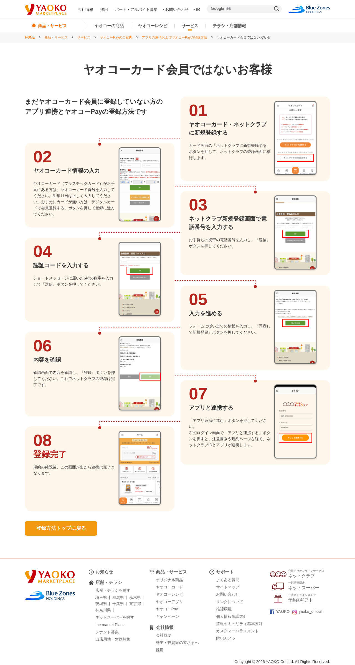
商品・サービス (56, 37)
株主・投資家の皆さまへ (177, 642)
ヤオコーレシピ (152, 25)
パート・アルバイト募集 (136, 9)
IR (197, 9)
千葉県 (118, 603)
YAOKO (280, 611)
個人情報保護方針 (231, 616)
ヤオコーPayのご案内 (116, 37)
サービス (190, 25)
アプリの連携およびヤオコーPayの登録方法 (174, 37)
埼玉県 (101, 597)
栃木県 (135, 597)
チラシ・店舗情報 (229, 25)
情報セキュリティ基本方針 (239, 623)
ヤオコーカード (169, 587)
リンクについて (229, 601)
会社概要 (163, 635)
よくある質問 (227, 580)
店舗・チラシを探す (112, 590)
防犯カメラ (225, 638)
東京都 (135, 603)
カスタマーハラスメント (237, 631)
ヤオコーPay (167, 609)
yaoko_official (307, 611)
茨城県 (101, 603)
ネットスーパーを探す (114, 617)
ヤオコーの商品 (109, 25)
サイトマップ (227, 587)
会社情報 (85, 9)
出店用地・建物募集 (112, 639)
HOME (30, 37)
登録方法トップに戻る (61, 528)
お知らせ (104, 572)
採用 (104, 9)
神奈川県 (103, 610)
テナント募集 (107, 632)
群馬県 (118, 597)
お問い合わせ (176, 9)
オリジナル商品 (169, 580)
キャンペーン (167, 616)
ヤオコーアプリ (169, 601)
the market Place (110, 625)
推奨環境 (224, 609)
